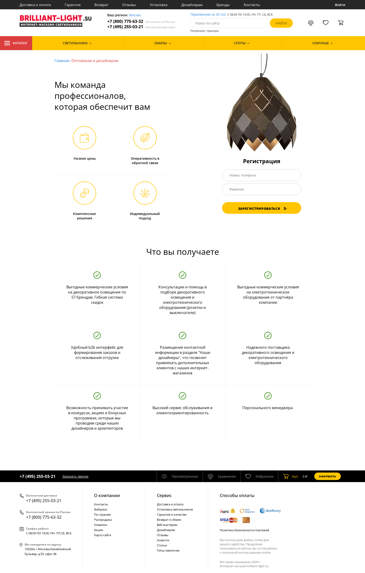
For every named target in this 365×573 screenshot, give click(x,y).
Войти (340, 5)
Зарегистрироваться (262, 208)
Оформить (327, 476)
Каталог (16, 43)
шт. (291, 476)
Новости (163, 540)
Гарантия (73, 4)
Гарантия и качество (172, 514)
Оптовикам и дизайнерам (94, 60)
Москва (135, 15)
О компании (107, 495)
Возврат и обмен (169, 520)
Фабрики (100, 509)
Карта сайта (102, 535)
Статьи (162, 545)
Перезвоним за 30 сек (208, 15)
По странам (102, 514)
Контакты (252, 4)
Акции (98, 530)
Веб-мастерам (167, 525)
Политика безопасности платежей (244, 530)
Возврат (101, 4)
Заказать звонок (75, 476)
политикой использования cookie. (246, 552)
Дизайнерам (192, 4)
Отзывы (129, 4)
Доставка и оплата (35, 4)
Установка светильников (175, 509)
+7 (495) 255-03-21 (141, 26)
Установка (158, 4)
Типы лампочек (168, 550)
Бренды (223, 4)
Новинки (100, 525)
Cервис (164, 495)
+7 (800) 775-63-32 (141, 21)
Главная (61, 60)
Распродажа (103, 520)
